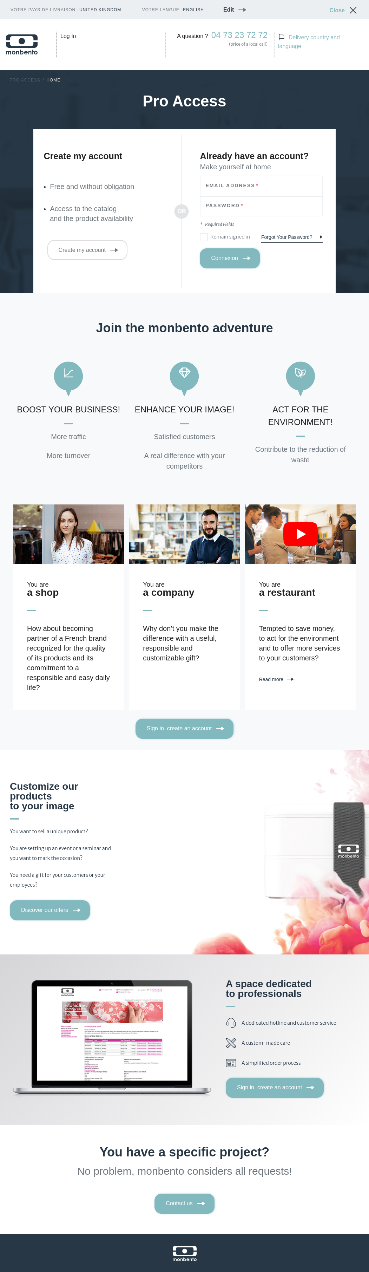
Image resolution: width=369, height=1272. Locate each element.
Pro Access (24, 80)
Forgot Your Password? (286, 237)
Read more (271, 679)
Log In (68, 36)
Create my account (82, 250)
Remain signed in (230, 237)
